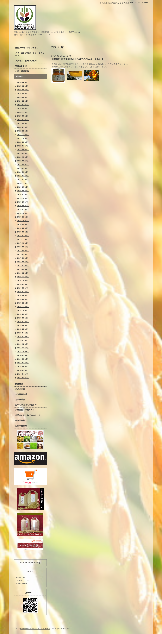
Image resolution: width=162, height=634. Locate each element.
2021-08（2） (23, 164)
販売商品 (19, 384)
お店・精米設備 (22, 71)
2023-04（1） (23, 123)
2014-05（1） (23, 370)
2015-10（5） (23, 310)
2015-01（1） (23, 340)
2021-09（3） (23, 161)
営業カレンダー (22, 66)
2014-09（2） (23, 355)
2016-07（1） (23, 292)
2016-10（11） (23, 280)
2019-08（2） (23, 206)
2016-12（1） (23, 273)
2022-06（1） (23, 149)
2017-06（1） (23, 258)
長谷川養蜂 (20, 420)
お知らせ (19, 76)
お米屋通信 (20, 400)
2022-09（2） (23, 142)
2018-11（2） (23, 217)
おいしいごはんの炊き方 (26, 405)
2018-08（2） (23, 228)
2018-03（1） (23, 236)
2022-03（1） (23, 153)
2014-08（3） (23, 359)
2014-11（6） (23, 348)
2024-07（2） (23, 105)
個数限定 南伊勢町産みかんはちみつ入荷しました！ (77, 59)
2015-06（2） (23, 325)
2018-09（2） (23, 224)
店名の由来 (20, 389)
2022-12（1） (23, 131)
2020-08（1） (23, 191)
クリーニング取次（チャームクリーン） (29, 54)
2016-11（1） (23, 277)
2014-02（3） (23, 378)
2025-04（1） (23, 97)
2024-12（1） (23, 101)
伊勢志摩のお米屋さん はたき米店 (35, 629)
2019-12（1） (23, 198)
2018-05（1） (23, 232)
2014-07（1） (23, 363)
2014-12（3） (23, 344)
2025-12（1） (23, 86)
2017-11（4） (23, 239)
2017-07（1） (23, 254)
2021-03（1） (23, 179)
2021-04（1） (23, 176)
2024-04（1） (23, 108)
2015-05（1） (23, 329)
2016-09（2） (23, 284)
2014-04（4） (23, 374)
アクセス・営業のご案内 (26, 61)
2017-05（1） (23, 262)
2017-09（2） (23, 247)
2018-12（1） (23, 213)
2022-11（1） (23, 135)
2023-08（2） (23, 116)
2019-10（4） (23, 202)
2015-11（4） (23, 307)
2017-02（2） (23, 269)
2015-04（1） (23, 333)
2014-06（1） (23, 366)
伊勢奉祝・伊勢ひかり (25, 410)
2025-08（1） (23, 93)
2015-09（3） (23, 314)
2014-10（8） (23, 351)
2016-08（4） (23, 288)
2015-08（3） (23, 318)
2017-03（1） (23, 265)
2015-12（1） (23, 303)
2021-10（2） (23, 157)
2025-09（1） (23, 90)
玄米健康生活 (21, 394)
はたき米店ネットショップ (27, 48)
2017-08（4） (23, 250)
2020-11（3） (23, 183)
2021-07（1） (23, 168)
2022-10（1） (23, 138)
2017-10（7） (23, 243)
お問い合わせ (21, 426)
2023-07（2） (23, 120)
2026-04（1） (23, 82)
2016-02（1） (23, 299)
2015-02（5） (23, 336)
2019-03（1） (23, 209)
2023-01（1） (23, 127)
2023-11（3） (23, 112)
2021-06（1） (23, 172)
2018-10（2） (23, 221)
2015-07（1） (23, 322)
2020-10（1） (23, 187)
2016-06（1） (23, 295)
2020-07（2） (23, 194)
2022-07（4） (23, 146)
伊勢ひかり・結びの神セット (28, 415)
